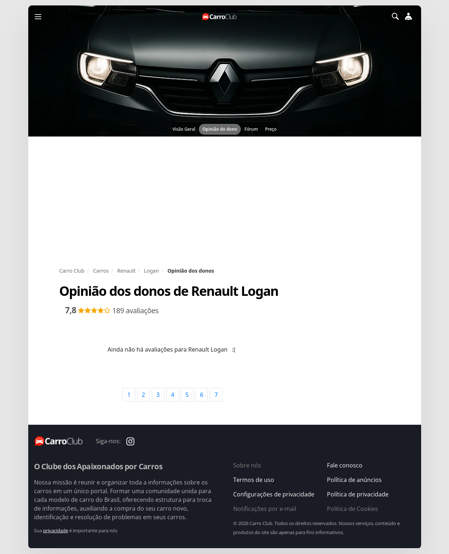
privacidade (55, 530)
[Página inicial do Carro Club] (220, 16)
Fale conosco (344, 465)
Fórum (251, 129)
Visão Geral (183, 129)
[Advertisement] (224, 201)
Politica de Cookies (352, 509)
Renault (126, 270)
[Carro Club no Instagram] (130, 440)
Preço (271, 129)
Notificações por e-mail (264, 509)
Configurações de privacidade (273, 494)
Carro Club (72, 270)
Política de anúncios (354, 480)
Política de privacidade (358, 494)
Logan (151, 270)
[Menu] (38, 16)
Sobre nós (247, 465)
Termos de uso (253, 480)
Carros (101, 270)
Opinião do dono (219, 129)
